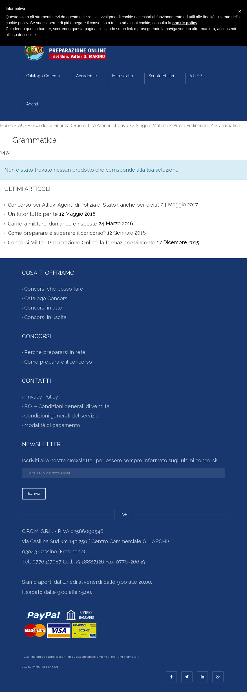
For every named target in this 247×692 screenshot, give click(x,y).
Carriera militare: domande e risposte (52, 224)
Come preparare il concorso (58, 362)
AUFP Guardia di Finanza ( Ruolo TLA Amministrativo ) (74, 125)
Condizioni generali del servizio (61, 416)
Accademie (86, 76)
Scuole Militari (161, 76)
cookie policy (184, 23)
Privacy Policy (41, 397)
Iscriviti (34, 493)
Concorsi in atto (43, 308)
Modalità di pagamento (52, 425)
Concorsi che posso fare (53, 289)
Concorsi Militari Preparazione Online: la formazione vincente (81, 243)
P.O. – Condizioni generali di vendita (66, 406)
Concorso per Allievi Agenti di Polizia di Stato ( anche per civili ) (84, 205)
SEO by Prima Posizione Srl (40, 666)
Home (6, 125)
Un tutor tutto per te (33, 214)
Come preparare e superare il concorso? (57, 233)
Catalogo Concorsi (43, 76)
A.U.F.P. (195, 76)
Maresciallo (122, 76)
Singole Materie (152, 125)
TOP (123, 514)
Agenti (32, 104)
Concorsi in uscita (45, 317)
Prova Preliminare (191, 125)
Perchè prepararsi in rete (54, 352)
